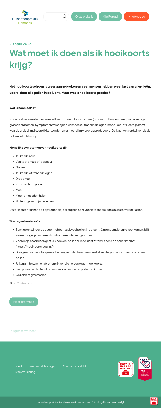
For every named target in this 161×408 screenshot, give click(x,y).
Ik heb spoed (136, 16)
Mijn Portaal (110, 16)
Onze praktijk (84, 16)
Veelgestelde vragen (42, 366)
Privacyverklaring (24, 372)
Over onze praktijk (75, 366)
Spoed (17, 366)
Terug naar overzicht (22, 331)
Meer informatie (23, 301)
